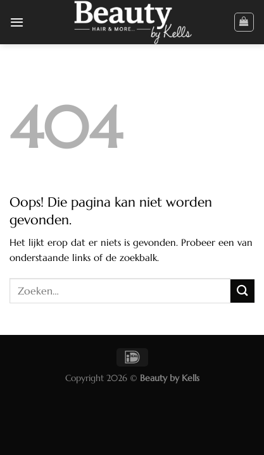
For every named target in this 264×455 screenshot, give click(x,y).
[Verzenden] (242, 291)
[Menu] (16, 22)
